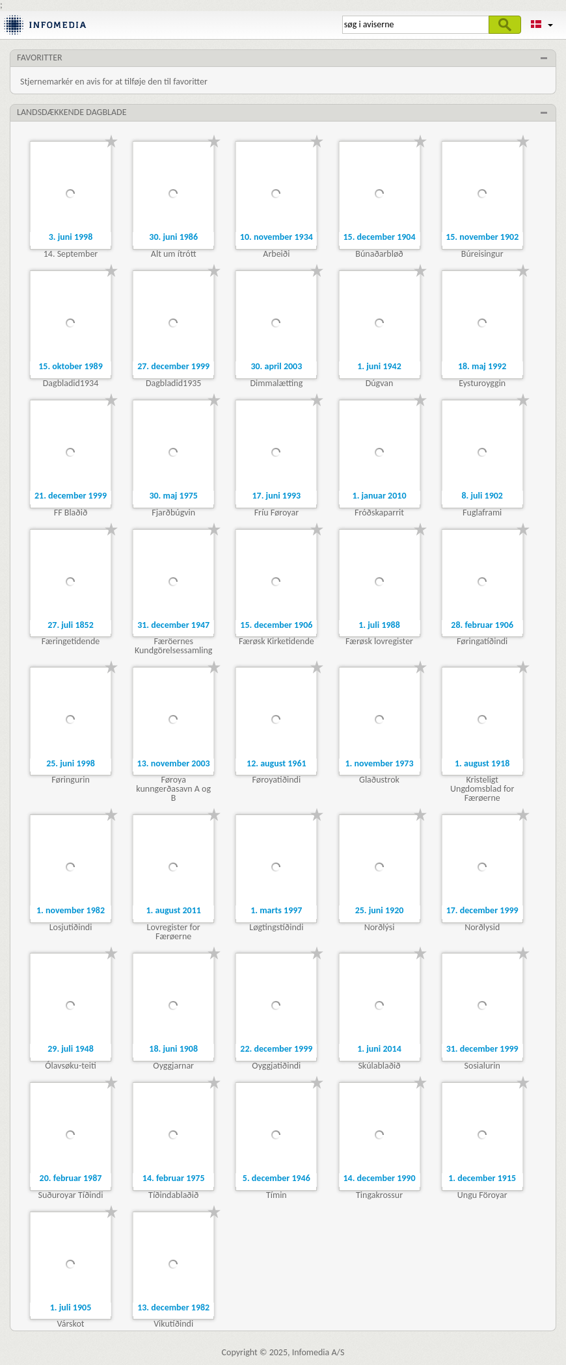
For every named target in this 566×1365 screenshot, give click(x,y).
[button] (542, 25)
